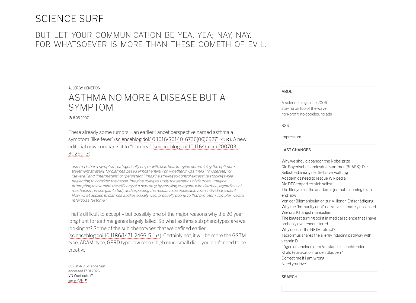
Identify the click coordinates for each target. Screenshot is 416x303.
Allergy (75, 88)
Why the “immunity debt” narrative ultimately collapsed (328, 206)
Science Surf (69, 18)
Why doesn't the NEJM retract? (308, 229)
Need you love (293, 263)
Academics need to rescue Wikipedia (313, 178)
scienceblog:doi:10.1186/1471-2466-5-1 (112, 235)
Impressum (291, 137)
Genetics (92, 88)
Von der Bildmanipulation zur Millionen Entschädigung (327, 201)
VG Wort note (78, 276)
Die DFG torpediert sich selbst (306, 184)
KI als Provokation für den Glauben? (312, 252)
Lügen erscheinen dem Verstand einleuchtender (322, 246)
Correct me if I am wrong (302, 258)
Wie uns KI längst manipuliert (306, 212)
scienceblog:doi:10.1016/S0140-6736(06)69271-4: (170, 139)
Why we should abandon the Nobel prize (315, 161)
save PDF (77, 280)
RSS (285, 125)
